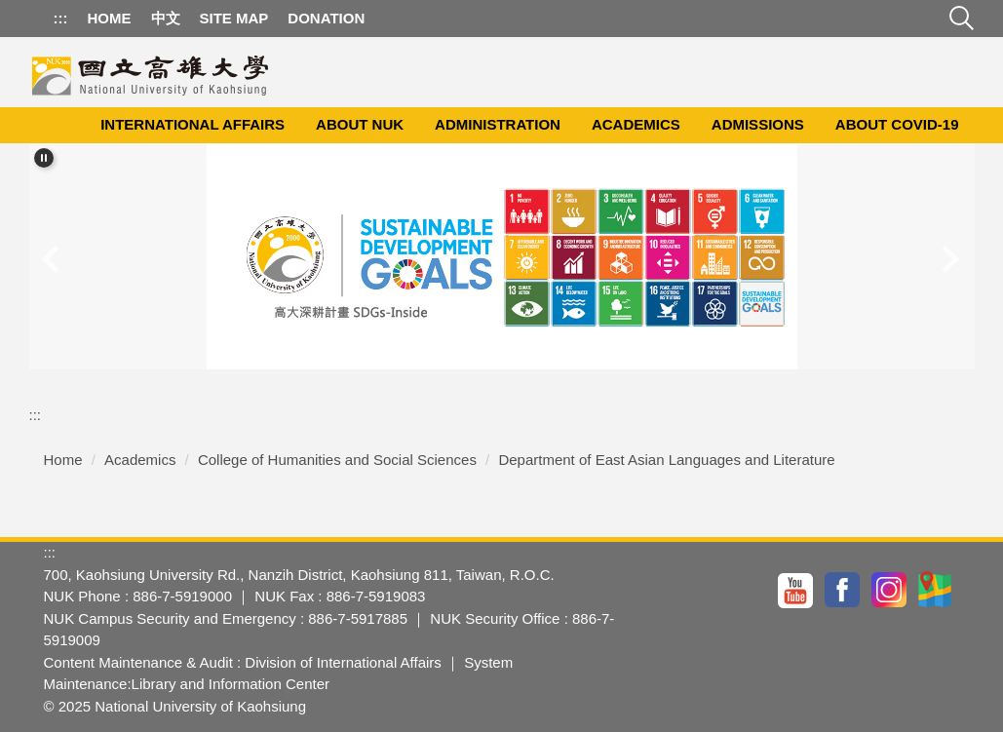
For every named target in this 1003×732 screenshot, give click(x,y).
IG (889, 589)
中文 (165, 18)
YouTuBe (796, 589)
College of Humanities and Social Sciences (337, 459)
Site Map (234, 18)
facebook (843, 589)
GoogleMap (936, 589)
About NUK (360, 124)
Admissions (758, 124)
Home (110, 18)
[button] (44, 158)
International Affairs (192, 124)
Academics (636, 124)
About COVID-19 (897, 124)
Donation (326, 18)
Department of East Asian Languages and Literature (666, 459)
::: (61, 18)
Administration (497, 124)
